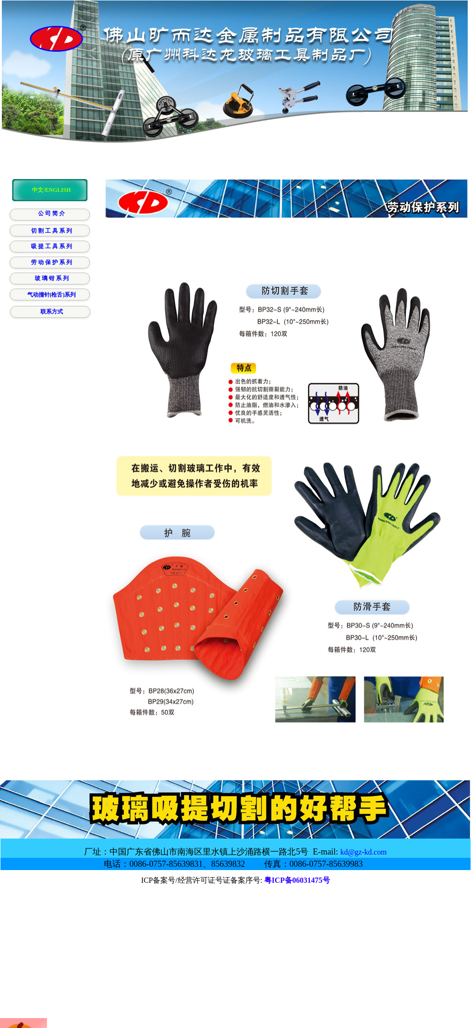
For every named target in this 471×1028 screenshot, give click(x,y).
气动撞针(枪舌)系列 (51, 294)
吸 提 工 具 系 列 (51, 246)
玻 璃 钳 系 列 (52, 278)
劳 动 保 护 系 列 (51, 262)
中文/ (38, 190)
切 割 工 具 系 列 (51, 231)
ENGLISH (58, 190)
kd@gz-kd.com (363, 852)
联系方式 (51, 311)
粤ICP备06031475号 (297, 880)
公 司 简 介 (51, 213)
